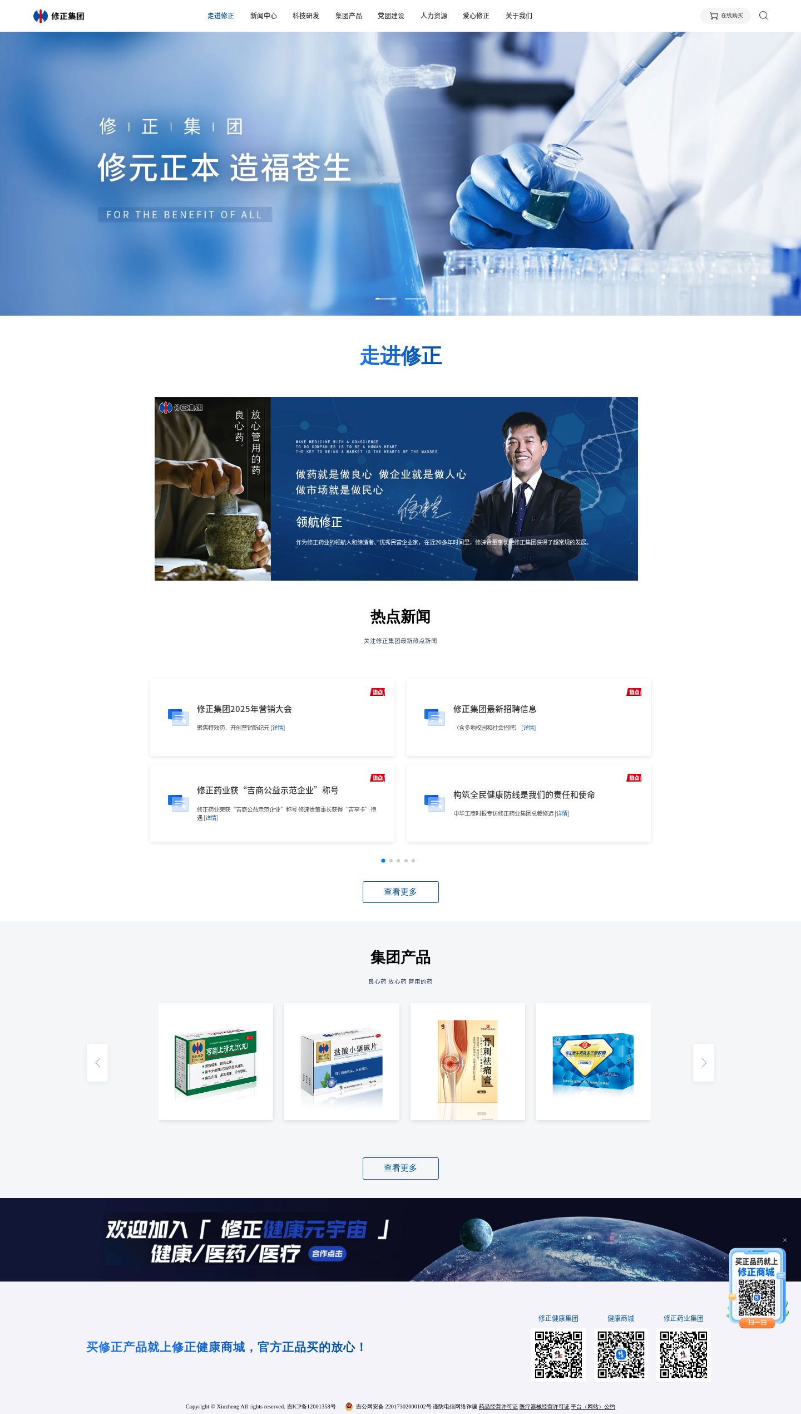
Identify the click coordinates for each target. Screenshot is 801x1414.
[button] (385, 299)
